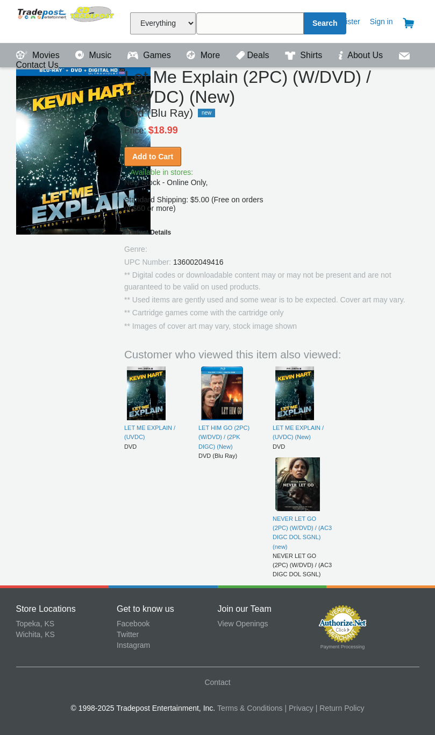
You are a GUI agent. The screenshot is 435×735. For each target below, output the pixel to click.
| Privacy (298, 708)
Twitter (128, 634)
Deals (254, 55)
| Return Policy (340, 708)
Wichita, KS (35, 634)
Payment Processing (342, 646)
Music (94, 55)
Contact (217, 682)
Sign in (381, 21)
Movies (39, 55)
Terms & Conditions (249, 708)
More (204, 55)
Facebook (133, 623)
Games (150, 55)
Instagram (133, 645)
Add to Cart (152, 156)
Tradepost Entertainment (66, 20)
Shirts (305, 55)
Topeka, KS (35, 623)
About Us (362, 55)
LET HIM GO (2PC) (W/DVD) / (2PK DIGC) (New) (223, 437)
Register (346, 21)
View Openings (243, 623)
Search (325, 23)
